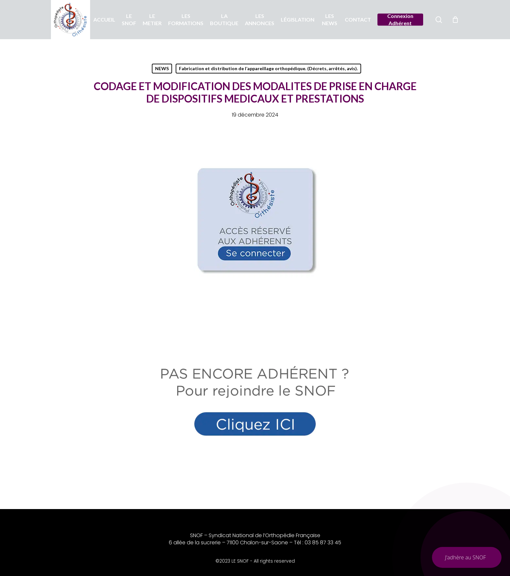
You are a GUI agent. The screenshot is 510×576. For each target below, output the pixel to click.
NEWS (162, 68)
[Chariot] (455, 19)
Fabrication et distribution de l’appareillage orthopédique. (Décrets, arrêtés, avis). (268, 68)
